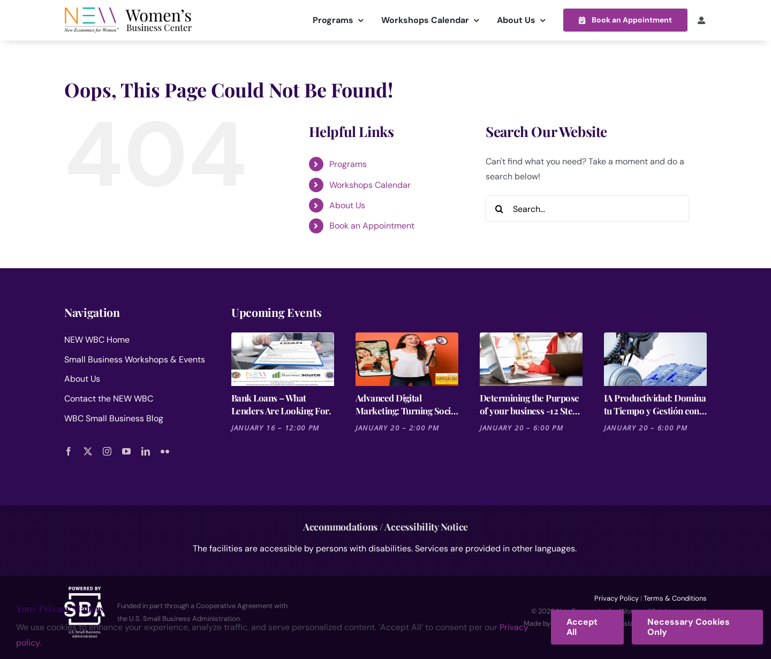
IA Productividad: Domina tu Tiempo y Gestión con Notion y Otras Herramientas (655, 403)
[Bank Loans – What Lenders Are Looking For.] (282, 358)
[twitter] (88, 450)
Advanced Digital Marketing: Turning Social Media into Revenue (407, 403)
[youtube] (126, 450)
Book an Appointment (371, 225)
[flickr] (165, 450)
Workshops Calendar (370, 184)
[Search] (499, 208)
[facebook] (68, 450)
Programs (348, 163)
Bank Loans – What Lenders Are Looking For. (281, 403)
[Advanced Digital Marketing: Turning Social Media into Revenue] (407, 358)
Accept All (582, 627)
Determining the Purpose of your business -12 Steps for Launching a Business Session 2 (530, 403)
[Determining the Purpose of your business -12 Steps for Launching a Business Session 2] (531, 358)
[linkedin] (145, 450)
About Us (347, 204)
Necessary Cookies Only (688, 627)
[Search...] (587, 208)
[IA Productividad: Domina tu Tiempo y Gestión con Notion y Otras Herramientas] (655, 358)
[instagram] (107, 450)
